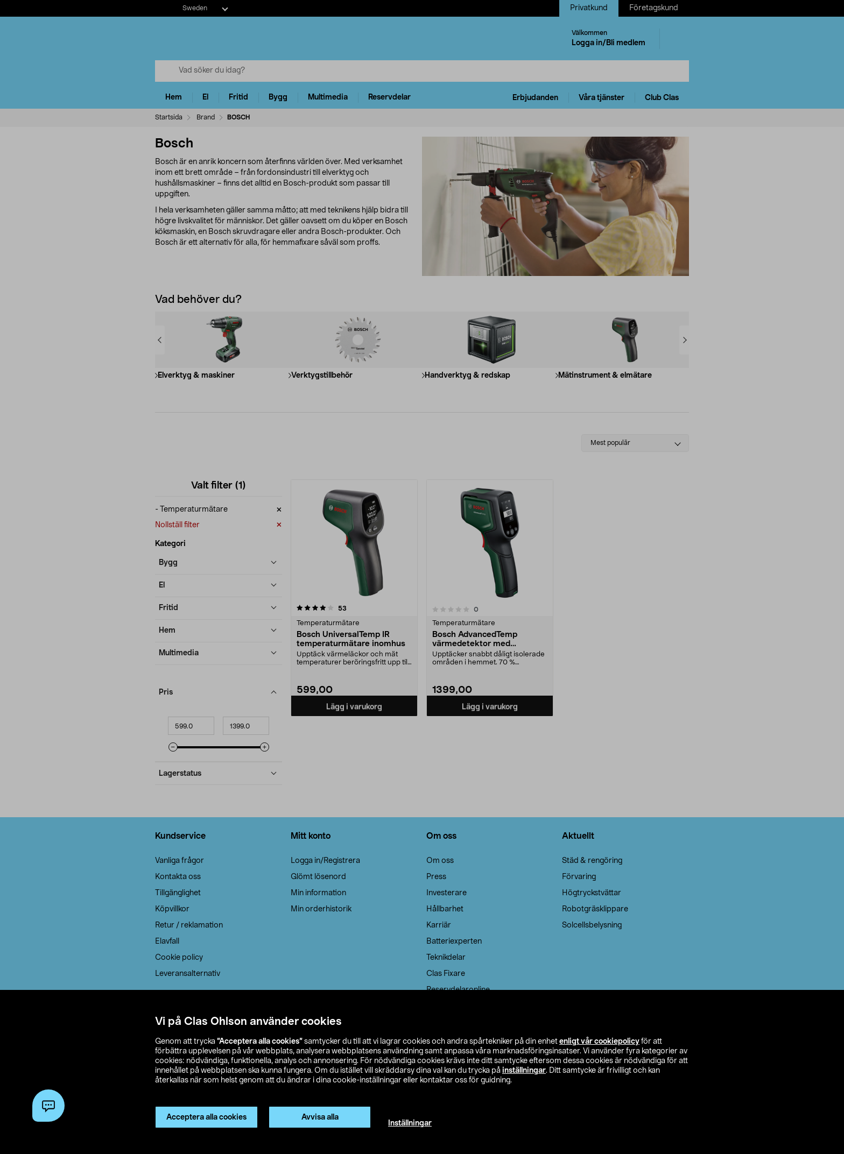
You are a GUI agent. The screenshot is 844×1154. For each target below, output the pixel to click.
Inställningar (410, 1123)
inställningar (524, 1070)
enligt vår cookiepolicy (599, 1041)
